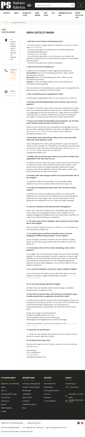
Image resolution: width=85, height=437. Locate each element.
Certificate (25, 401)
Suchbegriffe (26, 394)
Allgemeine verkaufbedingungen (12, 423)
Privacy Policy (5, 397)
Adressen (47, 394)
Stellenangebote (6, 408)
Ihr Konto (48, 378)
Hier (27, 334)
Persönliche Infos (50, 384)
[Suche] (55, 5)
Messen (3, 404)
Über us (3, 390)
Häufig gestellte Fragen (9, 394)
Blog (24, 408)
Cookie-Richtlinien (50, 401)
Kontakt (3, 411)
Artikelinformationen (29, 404)
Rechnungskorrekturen (51, 390)
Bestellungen (26, 390)
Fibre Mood (5, 401)
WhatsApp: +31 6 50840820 (13, 77)
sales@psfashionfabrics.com (10, 95)
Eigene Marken (27, 397)
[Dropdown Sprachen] (29, 5)
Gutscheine (47, 397)
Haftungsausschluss (34, 423)
